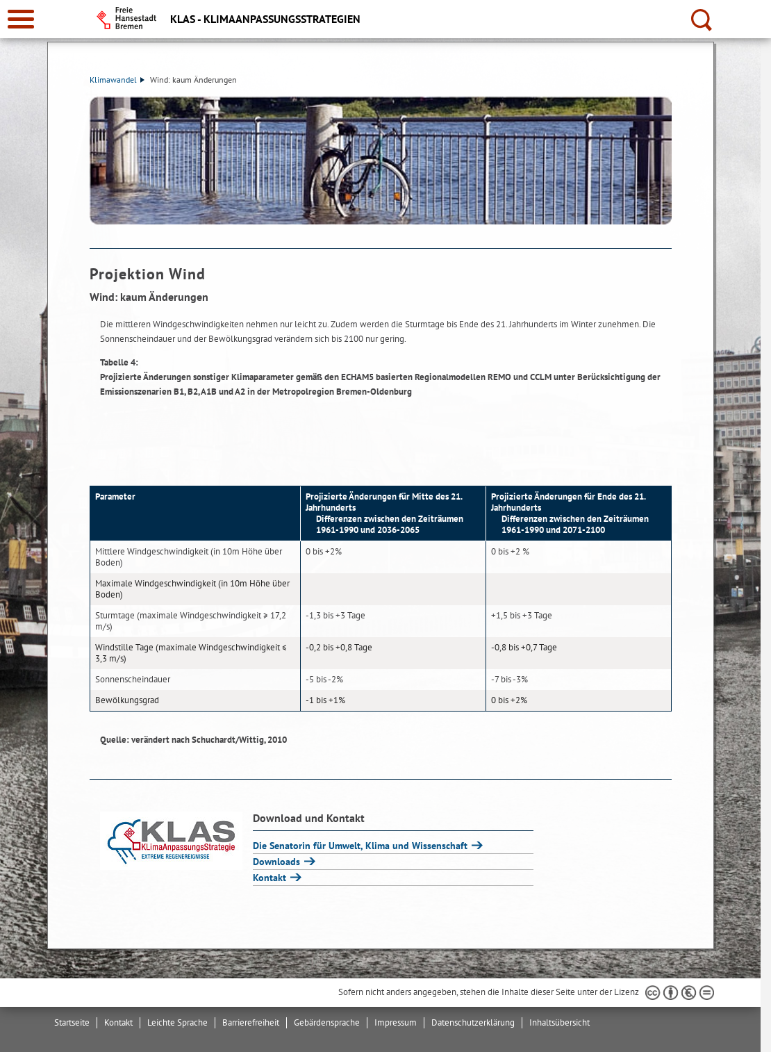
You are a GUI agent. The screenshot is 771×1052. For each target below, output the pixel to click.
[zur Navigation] (21, 19)
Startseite (72, 1022)
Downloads (278, 861)
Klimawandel (117, 79)
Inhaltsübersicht (559, 1022)
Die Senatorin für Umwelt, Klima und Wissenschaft (361, 845)
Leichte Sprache (177, 1022)
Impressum (395, 1022)
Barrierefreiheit (250, 1022)
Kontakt (271, 877)
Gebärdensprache (327, 1022)
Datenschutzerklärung (473, 1022)
